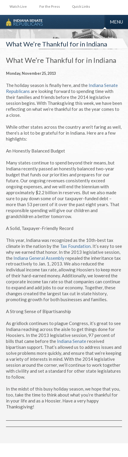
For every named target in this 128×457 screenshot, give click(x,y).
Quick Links (81, 6)
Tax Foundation (75, 246)
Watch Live (18, 6)
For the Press (49, 6)
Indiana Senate (72, 341)
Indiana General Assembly (39, 258)
